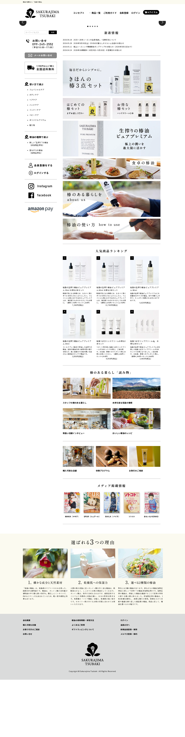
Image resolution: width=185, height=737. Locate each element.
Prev (22, 50)
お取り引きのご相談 (31, 686)
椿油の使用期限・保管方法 (83, 677)
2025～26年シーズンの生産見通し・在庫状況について (94, 97)
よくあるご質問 (78, 682)
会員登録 (124, 12)
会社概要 (26, 677)
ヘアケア (33, 157)
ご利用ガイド (110, 12)
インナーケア (35, 167)
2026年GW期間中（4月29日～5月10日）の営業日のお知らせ (97, 107)
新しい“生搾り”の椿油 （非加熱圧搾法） (38, 201)
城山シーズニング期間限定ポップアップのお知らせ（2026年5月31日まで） (103, 104)
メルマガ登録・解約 (129, 691)
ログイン (135, 12)
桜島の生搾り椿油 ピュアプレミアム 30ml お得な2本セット (77, 346)
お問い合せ (27, 691)
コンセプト (78, 12)
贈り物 (32, 182)
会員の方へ (125, 682)
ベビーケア (34, 172)
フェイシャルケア (36, 147)
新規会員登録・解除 (129, 686)
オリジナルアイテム (37, 177)
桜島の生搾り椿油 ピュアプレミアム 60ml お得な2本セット (110, 346)
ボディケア (34, 152)
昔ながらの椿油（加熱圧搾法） (36, 208)
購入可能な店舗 (29, 682)
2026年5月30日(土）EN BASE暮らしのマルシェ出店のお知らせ (98, 100)
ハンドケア (34, 162)
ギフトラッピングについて (83, 686)
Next (162, 50)
